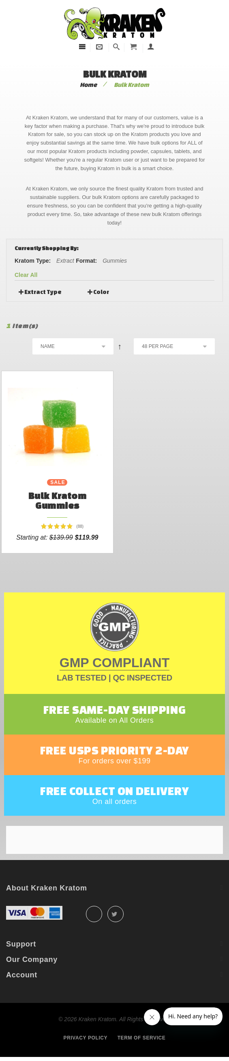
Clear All (26, 275)
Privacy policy (86, 1038)
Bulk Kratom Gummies (57, 500)
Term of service (142, 1038)
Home (88, 84)
